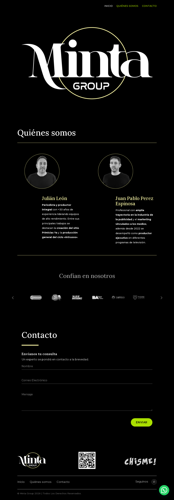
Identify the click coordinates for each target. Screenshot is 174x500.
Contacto (149, 6)
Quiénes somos (127, 6)
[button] (164, 490)
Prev (13, 298)
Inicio (108, 6)
